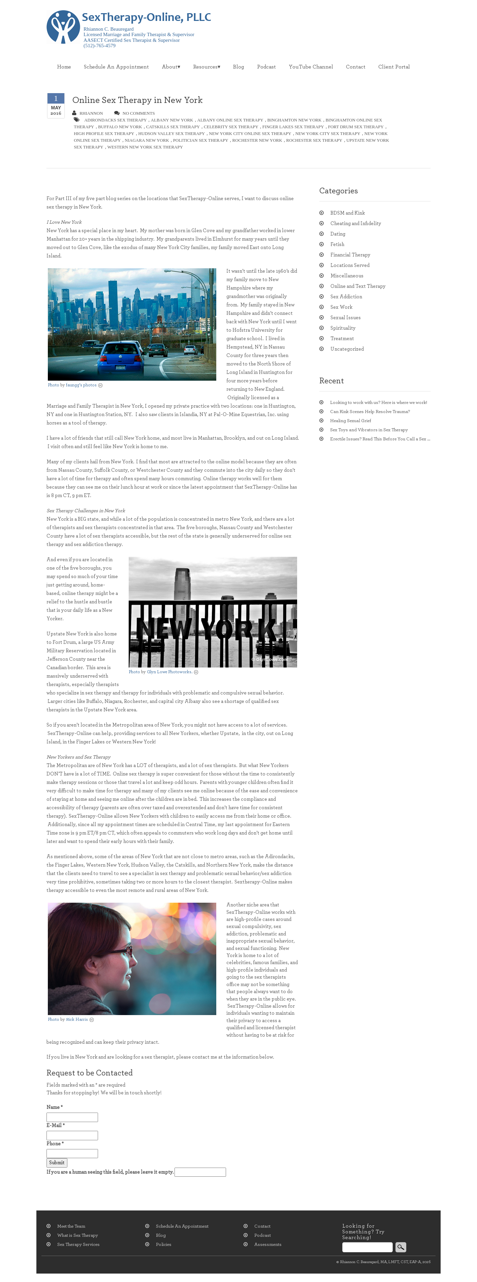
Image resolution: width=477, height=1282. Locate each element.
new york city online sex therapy (250, 133)
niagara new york (147, 140)
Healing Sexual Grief (350, 420)
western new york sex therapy (145, 146)
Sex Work (341, 307)
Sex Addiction (346, 296)
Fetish (337, 244)
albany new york (172, 119)
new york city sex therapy (327, 133)
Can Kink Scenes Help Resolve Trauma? (370, 411)
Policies (163, 1244)
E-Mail (55, 1125)
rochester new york (257, 140)
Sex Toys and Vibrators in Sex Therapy (369, 430)
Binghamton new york (294, 119)
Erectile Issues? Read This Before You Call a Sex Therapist (380, 439)
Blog (238, 67)
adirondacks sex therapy (115, 119)
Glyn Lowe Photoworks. (169, 672)
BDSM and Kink (347, 213)
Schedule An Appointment (116, 67)
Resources (205, 67)
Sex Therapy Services (78, 1244)
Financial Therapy (350, 254)
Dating (337, 234)
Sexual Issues (345, 317)
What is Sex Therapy (77, 1235)
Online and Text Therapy (358, 286)
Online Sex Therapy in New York (137, 100)
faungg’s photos (81, 385)
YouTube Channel (311, 67)
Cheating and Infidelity (355, 223)
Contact (355, 67)
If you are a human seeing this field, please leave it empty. (136, 1172)
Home (64, 67)
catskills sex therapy (173, 126)
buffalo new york (120, 126)
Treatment (342, 338)
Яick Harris (77, 1019)
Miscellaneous (346, 275)
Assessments (268, 1244)
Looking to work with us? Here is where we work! (378, 402)
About (170, 67)
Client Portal (394, 67)
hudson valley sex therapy (171, 133)
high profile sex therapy (104, 133)
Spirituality (343, 328)
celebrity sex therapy (231, 126)
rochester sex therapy (314, 140)
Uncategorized (347, 349)
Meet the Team (71, 1226)
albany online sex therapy (230, 119)
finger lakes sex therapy (293, 126)
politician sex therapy (200, 140)
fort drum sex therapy (356, 126)
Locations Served (350, 265)
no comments (134, 113)
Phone (55, 1143)
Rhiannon (87, 113)
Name (54, 1107)
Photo (53, 385)
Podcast (266, 67)
